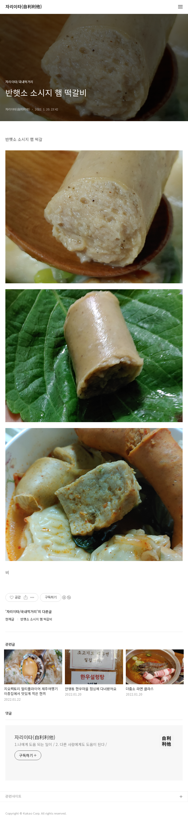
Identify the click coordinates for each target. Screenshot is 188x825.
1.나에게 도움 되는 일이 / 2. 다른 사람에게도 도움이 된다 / (60, 744)
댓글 (8, 713)
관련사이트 (13, 796)
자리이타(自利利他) (23, 7)
